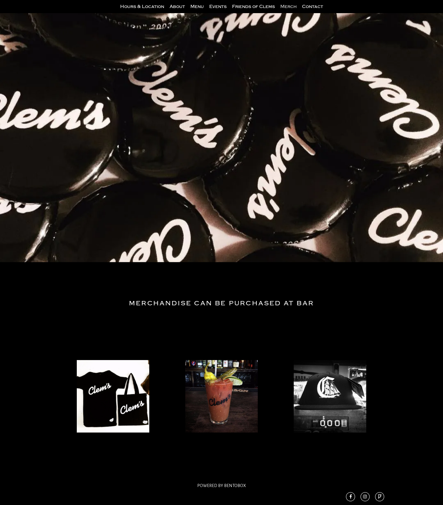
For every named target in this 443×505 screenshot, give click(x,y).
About (177, 12)
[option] (221, 149)
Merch (288, 12)
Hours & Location (142, 12)
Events (218, 12)
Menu (197, 12)
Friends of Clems (253, 12)
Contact (312, 12)
